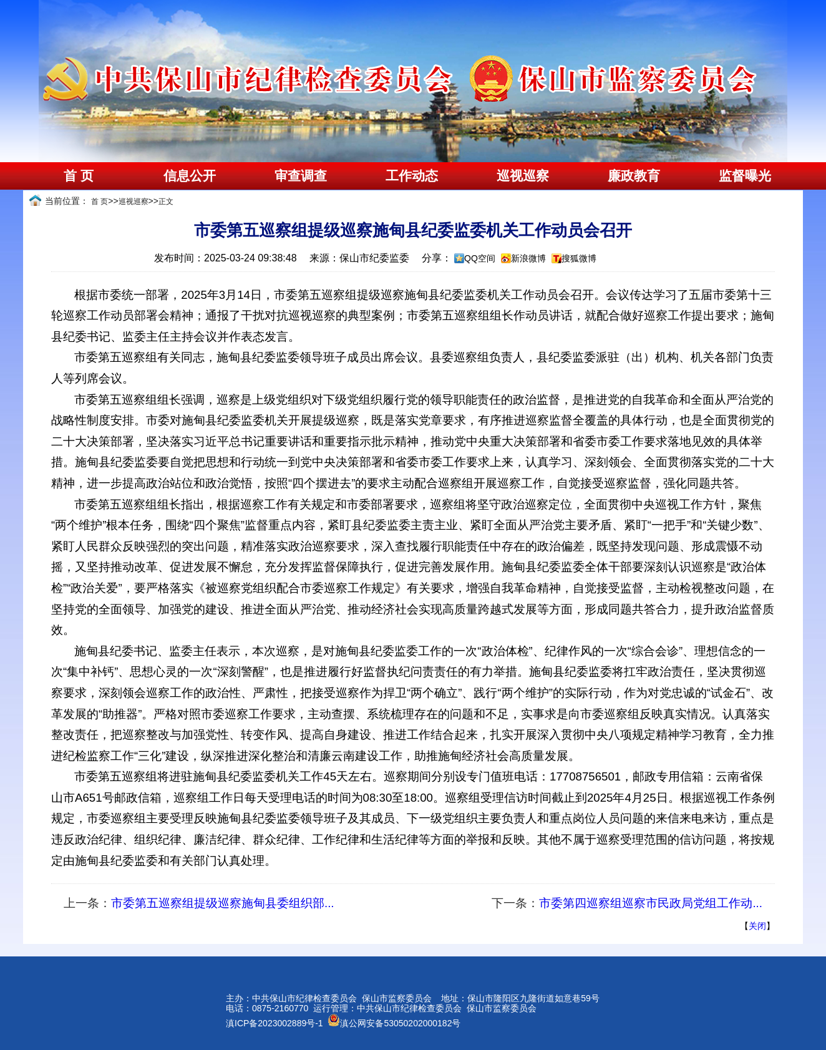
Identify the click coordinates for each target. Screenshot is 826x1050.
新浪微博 (528, 258)
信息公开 (189, 175)
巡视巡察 (523, 175)
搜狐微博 (578, 258)
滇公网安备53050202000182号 (394, 1023)
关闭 (757, 926)
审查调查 (301, 175)
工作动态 (412, 175)
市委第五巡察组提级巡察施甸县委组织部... (222, 903)
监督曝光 (745, 175)
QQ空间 (479, 258)
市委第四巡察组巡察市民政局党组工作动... (650, 903)
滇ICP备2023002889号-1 (274, 1023)
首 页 (78, 175)
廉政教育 (634, 175)
